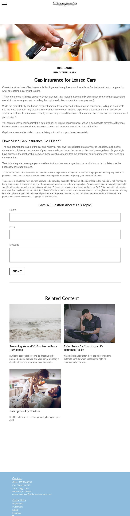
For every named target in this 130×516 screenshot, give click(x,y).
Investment (17, 507)
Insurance (16, 513)
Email (12, 227)
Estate (15, 510)
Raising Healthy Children (24, 411)
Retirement (17, 503)
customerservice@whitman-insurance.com (32, 494)
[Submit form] (17, 271)
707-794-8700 (25, 482)
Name (12, 209)
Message (14, 244)
